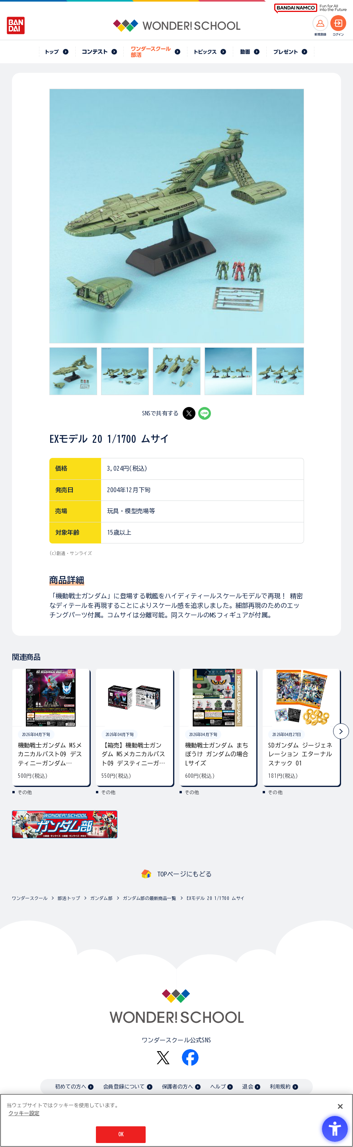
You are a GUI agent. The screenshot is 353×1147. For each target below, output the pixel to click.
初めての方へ (70, 1086)
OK (121, 1134)
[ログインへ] (338, 23)
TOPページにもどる (184, 874)
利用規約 (280, 1086)
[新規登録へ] (320, 23)
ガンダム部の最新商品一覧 (149, 898)
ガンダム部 (101, 898)
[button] (341, 731)
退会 (247, 1086)
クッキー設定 (23, 1113)
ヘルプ (218, 1086)
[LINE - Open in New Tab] (204, 413)
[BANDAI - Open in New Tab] (16, 25)
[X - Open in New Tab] (189, 413)
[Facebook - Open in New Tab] (190, 1057)
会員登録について (124, 1086)
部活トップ (69, 898)
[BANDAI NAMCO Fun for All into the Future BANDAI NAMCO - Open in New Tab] (310, 9)
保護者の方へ (177, 1086)
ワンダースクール (29, 898)
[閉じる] (340, 1106)
